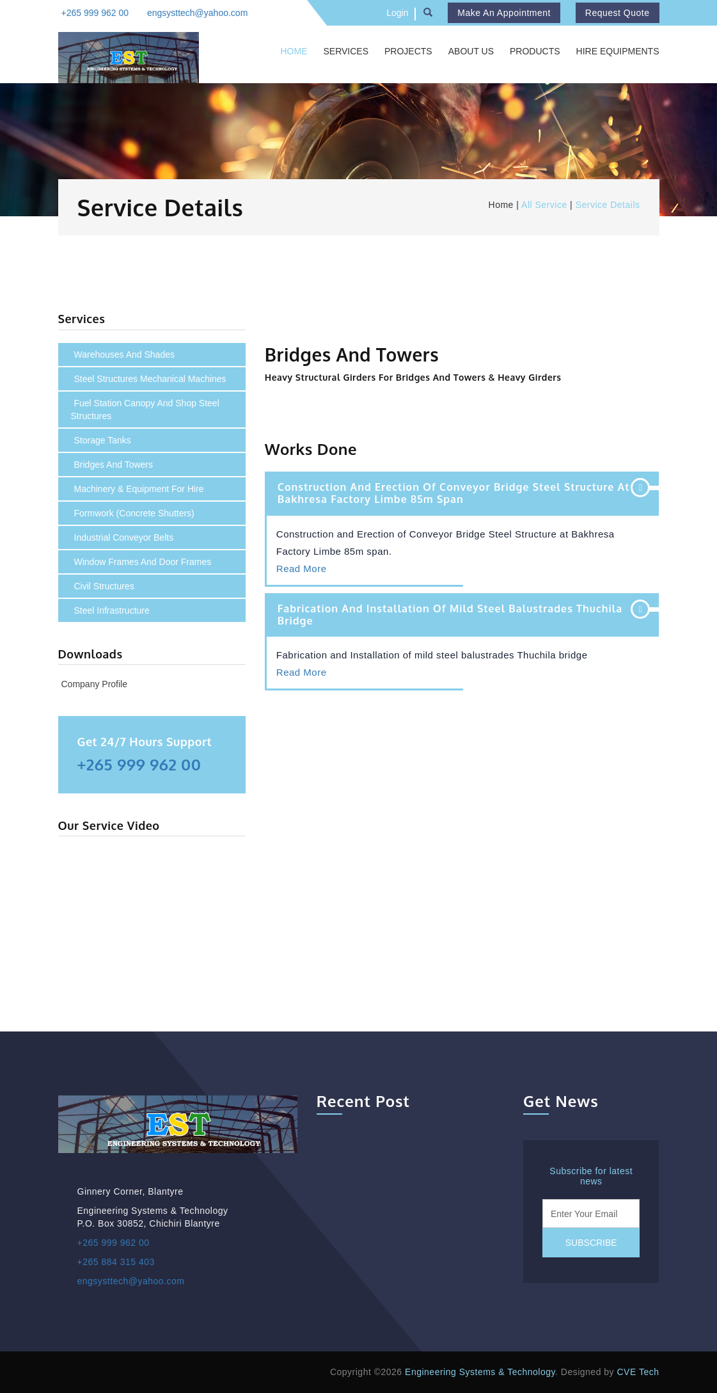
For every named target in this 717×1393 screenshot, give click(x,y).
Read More (301, 568)
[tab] (462, 493)
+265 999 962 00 (95, 13)
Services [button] (345, 51)
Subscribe (591, 1243)
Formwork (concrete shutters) (134, 513)
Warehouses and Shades (124, 354)
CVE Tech (638, 1372)
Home (293, 51)
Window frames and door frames (143, 562)
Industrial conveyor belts (124, 537)
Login (397, 13)
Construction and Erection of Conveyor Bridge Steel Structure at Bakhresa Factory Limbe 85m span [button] (454, 493)
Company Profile (94, 684)
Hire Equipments (617, 51)
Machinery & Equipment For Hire (139, 489)
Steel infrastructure (112, 610)
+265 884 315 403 (116, 1262)
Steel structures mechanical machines (150, 379)
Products (535, 51)
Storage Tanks (102, 440)
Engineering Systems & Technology (480, 1372)
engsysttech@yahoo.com (197, 13)
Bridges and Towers (113, 464)
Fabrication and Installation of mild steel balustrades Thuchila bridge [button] (450, 614)
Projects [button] (408, 51)
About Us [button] (471, 51)
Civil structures (104, 586)
